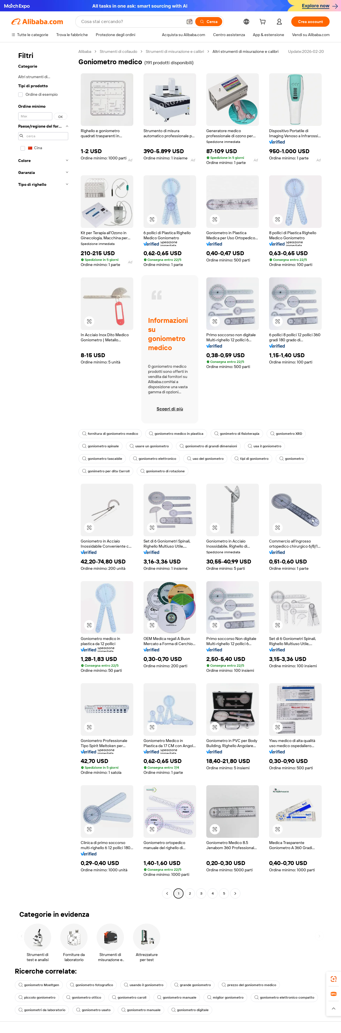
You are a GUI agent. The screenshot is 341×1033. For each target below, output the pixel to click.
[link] (333, 979)
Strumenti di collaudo (118, 51)
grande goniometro (192, 985)
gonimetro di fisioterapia (236, 433)
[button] (189, 21)
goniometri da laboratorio (41, 1010)
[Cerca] (208, 21)
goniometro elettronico (154, 458)
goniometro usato (93, 1010)
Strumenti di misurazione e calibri (175, 51)
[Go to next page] (235, 893)
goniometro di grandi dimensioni (208, 446)
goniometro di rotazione (162, 471)
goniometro (291, 458)
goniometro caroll (129, 997)
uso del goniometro (205, 458)
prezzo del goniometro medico (249, 985)
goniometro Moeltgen (38, 985)
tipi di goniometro (251, 458)
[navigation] (43, 473)
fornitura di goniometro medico (110, 433)
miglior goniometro (225, 997)
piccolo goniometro (36, 997)
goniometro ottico (83, 997)
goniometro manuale (176, 997)
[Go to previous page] (167, 893)
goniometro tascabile (102, 458)
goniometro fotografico (91, 985)
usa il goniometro (264, 446)
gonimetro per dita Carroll (106, 471)
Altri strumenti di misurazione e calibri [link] (245, 51)
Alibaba (84, 51)
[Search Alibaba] (131, 21)
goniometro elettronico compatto (284, 997)
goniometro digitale (190, 1010)
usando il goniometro (143, 985)
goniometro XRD (286, 433)
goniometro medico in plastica (176, 433)
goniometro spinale (100, 446)
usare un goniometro (149, 446)
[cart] (263, 22)
